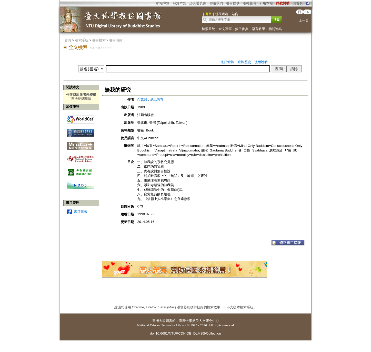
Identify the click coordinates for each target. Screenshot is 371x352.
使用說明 (261, 62)
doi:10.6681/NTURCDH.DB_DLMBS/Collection (185, 333)
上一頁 (304, 20)
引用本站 (266, 3)
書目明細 (116, 40)
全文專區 (225, 29)
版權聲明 (249, 3)
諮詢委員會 (197, 3)
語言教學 (258, 29)
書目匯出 (80, 212)
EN (307, 12)
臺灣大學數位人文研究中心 (199, 321)
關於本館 (179, 3)
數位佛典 (241, 29)
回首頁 (298, 3)
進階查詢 (227, 62)
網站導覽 (162, 3)
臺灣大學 (159, 321)
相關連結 (275, 29)
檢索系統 (208, 29)
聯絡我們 (216, 3)
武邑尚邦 (157, 99)
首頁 (68, 40)
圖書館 (171, 321)
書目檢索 (99, 40)
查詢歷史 (244, 62)
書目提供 (232, 3)
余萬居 (142, 99)
